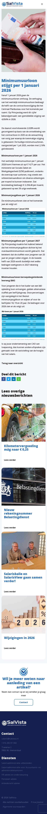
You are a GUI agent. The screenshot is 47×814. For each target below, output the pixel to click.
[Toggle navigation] (41, 4)
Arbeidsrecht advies (11, 783)
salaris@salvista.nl (10, 738)
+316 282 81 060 (9, 743)
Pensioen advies (9, 779)
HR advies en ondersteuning (15, 774)
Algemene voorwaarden (14, 806)
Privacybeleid (37, 802)
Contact (23, 702)
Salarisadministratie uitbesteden (17, 763)
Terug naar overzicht (12, 363)
